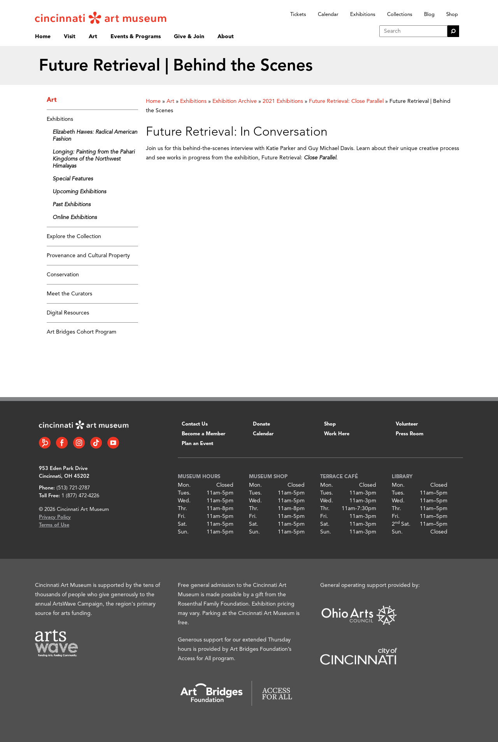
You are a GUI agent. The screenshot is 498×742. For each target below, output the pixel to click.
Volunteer (407, 424)
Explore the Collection (74, 236)
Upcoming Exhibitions (79, 191)
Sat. (182, 524)
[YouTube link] (113, 443)
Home (43, 36)
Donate (261, 424)
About (225, 36)
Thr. (182, 508)
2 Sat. (401, 524)
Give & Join (189, 36)
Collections (399, 14)
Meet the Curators (69, 294)
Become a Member (203, 433)
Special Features (73, 179)
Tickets (298, 14)
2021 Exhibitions (283, 101)
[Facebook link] (62, 443)
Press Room (409, 433)
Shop (452, 14)
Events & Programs (135, 36)
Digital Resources (68, 313)
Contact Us (195, 424)
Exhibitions (362, 14)
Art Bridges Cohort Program (81, 332)
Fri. (182, 516)
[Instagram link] (79, 443)
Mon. (184, 485)
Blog (429, 14)
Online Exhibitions (75, 217)
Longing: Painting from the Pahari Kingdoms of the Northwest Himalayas (94, 159)
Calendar (328, 14)
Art (93, 36)
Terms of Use (54, 525)
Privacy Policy (55, 517)
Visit (69, 36)
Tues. (184, 493)
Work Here (336, 433)
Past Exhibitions (72, 204)
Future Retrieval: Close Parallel (346, 101)
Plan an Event (197, 443)
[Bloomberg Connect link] (45, 443)
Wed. (184, 501)
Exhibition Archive (234, 101)
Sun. (183, 532)
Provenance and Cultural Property (88, 255)
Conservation (63, 274)
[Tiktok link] (96, 443)
